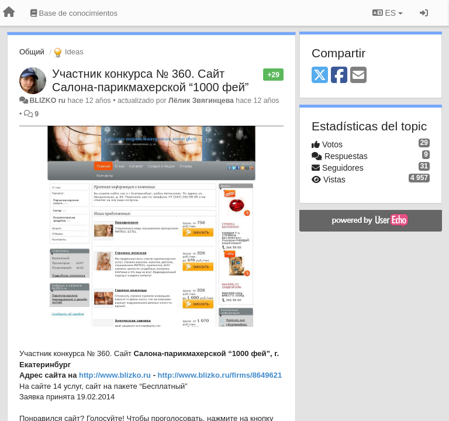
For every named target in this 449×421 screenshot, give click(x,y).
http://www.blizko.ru (115, 375)
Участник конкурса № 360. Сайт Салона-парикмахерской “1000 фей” (150, 80)
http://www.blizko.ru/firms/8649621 (220, 375)
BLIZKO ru (48, 100)
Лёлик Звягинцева (201, 100)
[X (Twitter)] (320, 75)
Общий (31, 51)
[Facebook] (339, 75)
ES (387, 13)
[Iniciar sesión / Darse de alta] (423, 13)
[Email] (358, 75)
